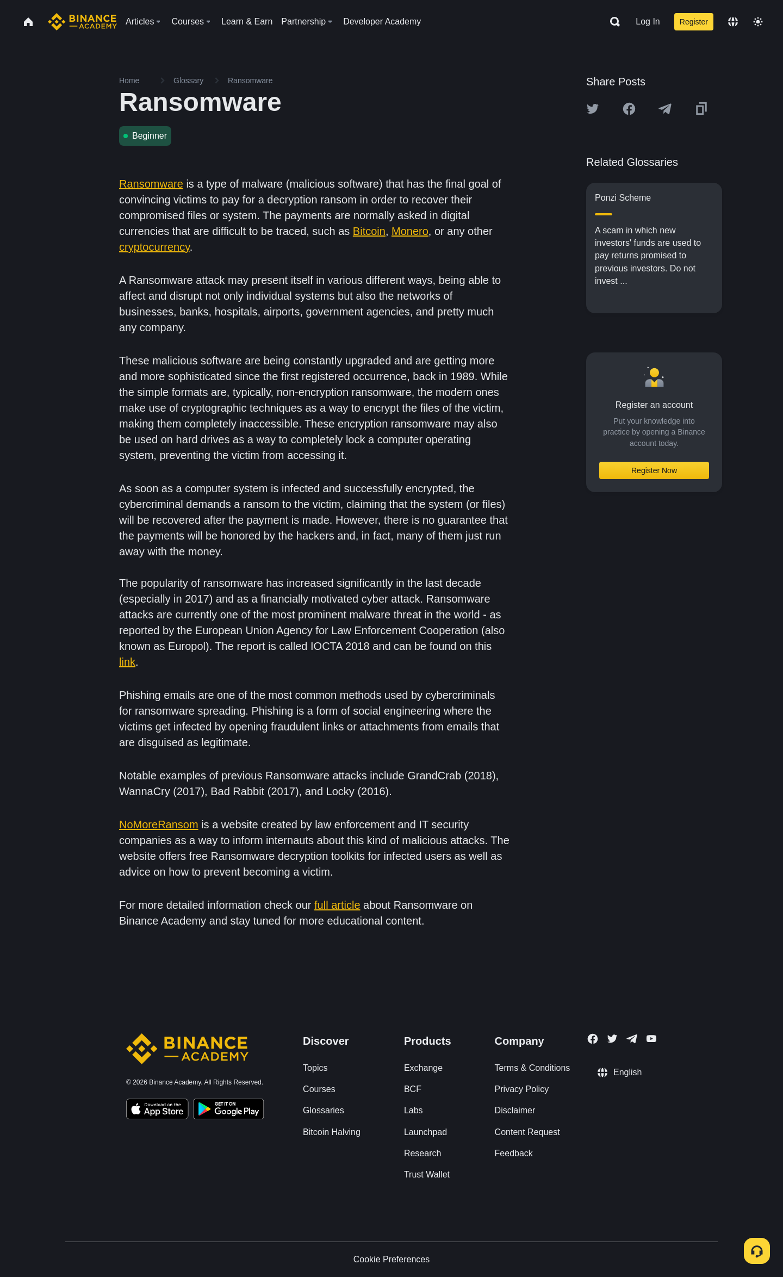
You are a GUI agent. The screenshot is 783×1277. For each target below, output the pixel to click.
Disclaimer (515, 1110)
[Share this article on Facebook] (629, 108)
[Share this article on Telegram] (665, 108)
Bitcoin (369, 231)
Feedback (514, 1153)
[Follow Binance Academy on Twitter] (612, 1038)
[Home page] (82, 21)
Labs (413, 1110)
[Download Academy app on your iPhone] (157, 1111)
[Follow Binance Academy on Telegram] (631, 1039)
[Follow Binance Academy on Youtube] (651, 1038)
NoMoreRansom (158, 824)
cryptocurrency (154, 247)
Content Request (527, 1132)
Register (694, 21)
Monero (409, 231)
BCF (412, 1089)
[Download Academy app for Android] (228, 1111)
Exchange (423, 1068)
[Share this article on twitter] (592, 108)
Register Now (654, 470)
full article (337, 905)
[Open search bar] (612, 22)
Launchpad (425, 1132)
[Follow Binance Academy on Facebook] (592, 1038)
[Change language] (733, 22)
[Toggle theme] (758, 22)
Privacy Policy (522, 1089)
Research (422, 1153)
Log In (648, 21)
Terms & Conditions (532, 1068)
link (127, 662)
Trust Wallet (427, 1174)
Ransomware (151, 184)
